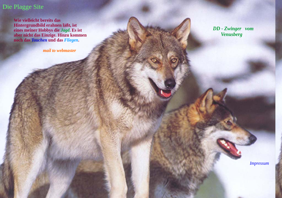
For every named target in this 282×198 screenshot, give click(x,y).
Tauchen (39, 40)
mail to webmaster (59, 50)
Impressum (259, 163)
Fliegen (71, 40)
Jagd (65, 30)
